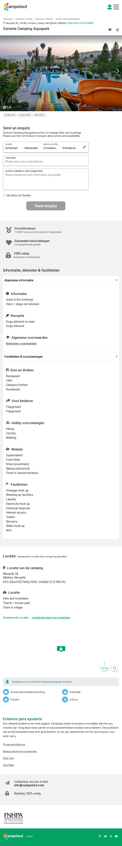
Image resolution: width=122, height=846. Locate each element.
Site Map (8, 765)
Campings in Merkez (44, 19)
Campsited (7, 19)
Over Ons (8, 758)
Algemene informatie (18, 280)
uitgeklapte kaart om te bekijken (51, 617)
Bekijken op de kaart (81, 23)
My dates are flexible (17, 195)
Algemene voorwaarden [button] (21, 343)
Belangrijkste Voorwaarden (20, 751)
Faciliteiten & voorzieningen (23, 356)
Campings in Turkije (23, 19)
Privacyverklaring (14, 744)
